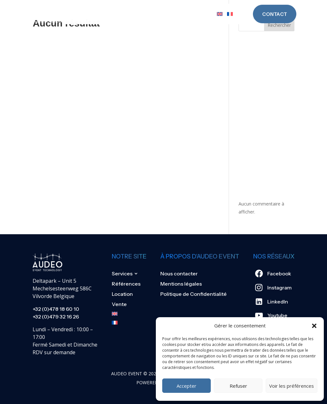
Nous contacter (179, 273)
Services (97, 7)
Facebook (279, 273)
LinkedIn (277, 301)
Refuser (238, 386)
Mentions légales (181, 283)
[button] (314, 326)
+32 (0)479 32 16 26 (56, 316)
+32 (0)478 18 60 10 (56, 309)
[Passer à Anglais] (220, 7)
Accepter (186, 386)
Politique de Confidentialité (193, 293)
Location (175, 7)
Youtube (277, 315)
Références (138, 7)
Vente (203, 7)
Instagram (279, 287)
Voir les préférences (291, 386)
